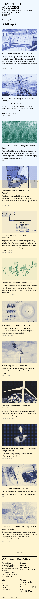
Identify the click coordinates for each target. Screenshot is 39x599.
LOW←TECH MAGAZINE (11, 5)
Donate (4, 591)
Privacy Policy (6, 593)
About (4, 586)
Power (4, 587)
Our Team (5, 589)
